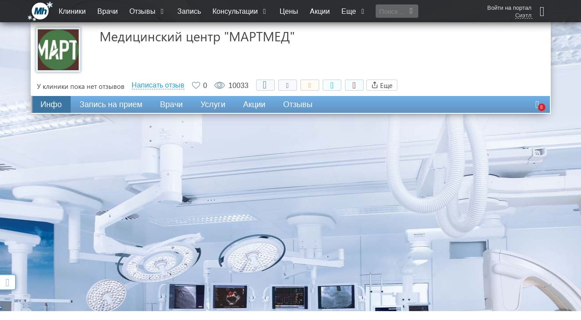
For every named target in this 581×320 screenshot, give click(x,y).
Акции (320, 11)
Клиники (72, 11)
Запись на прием (111, 104)
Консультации (240, 11)
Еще (353, 11)
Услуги (212, 104)
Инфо (51, 104)
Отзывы (147, 11)
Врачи (107, 11)
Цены (289, 11)
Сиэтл (523, 15)
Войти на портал (509, 7)
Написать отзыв (158, 85)
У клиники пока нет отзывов (80, 86)
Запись (189, 11)
